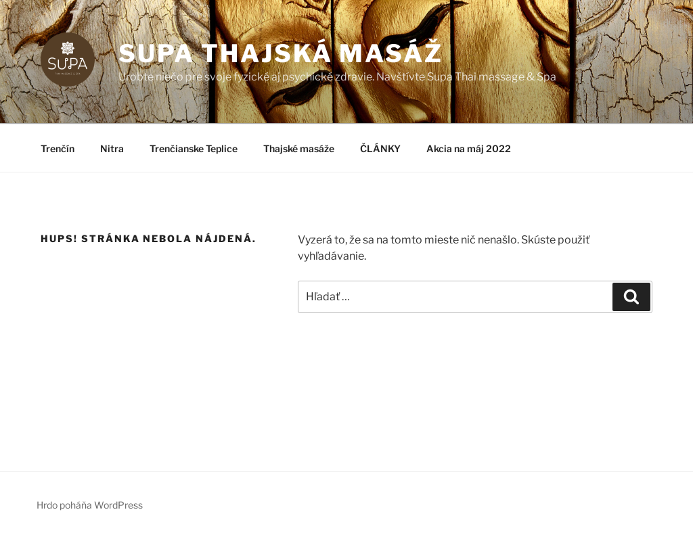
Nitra (112, 148)
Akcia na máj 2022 (468, 148)
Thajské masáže (298, 148)
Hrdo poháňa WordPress (90, 505)
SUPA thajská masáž (280, 53)
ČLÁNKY (380, 148)
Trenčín (57, 148)
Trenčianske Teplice (194, 148)
